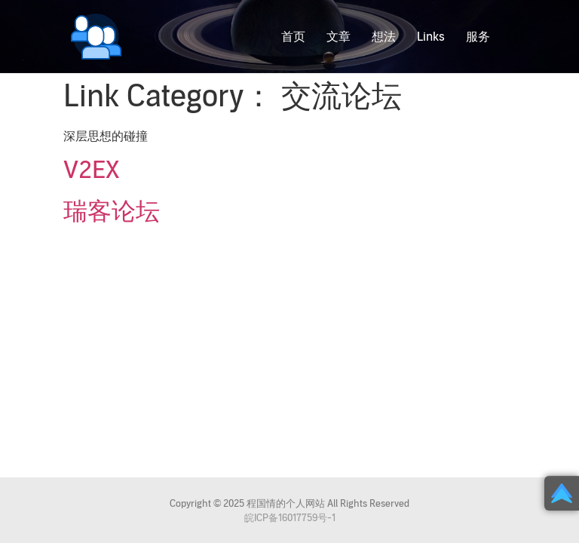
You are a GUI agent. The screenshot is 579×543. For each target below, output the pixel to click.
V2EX (91, 170)
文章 (338, 36)
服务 (478, 36)
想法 (384, 36)
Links (431, 36)
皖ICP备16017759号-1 (289, 518)
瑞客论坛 (111, 212)
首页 (293, 36)
